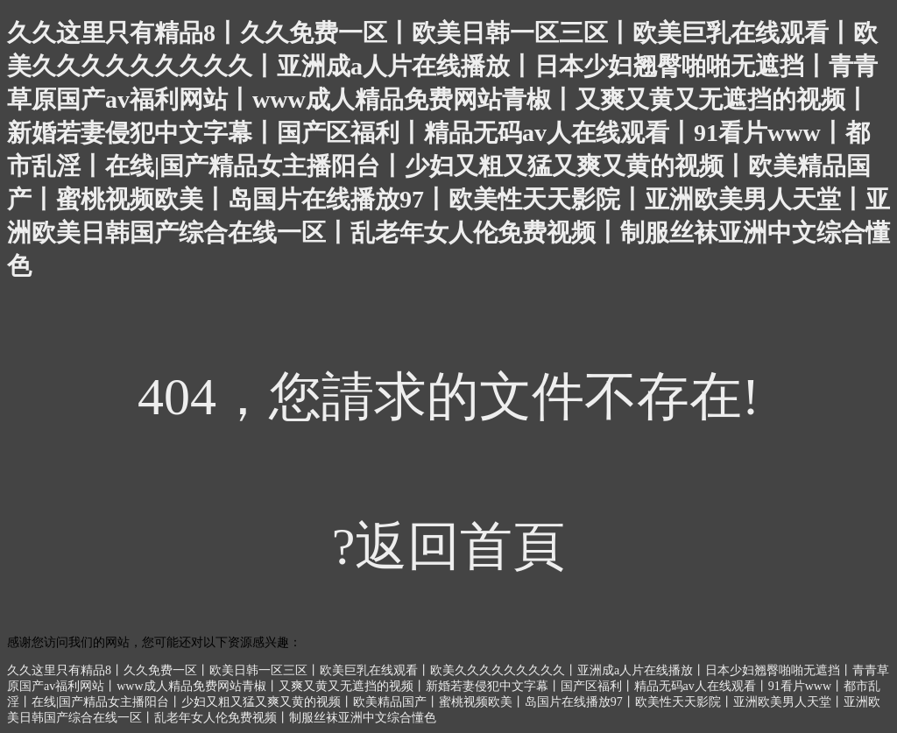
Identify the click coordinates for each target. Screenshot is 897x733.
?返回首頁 (449, 546)
